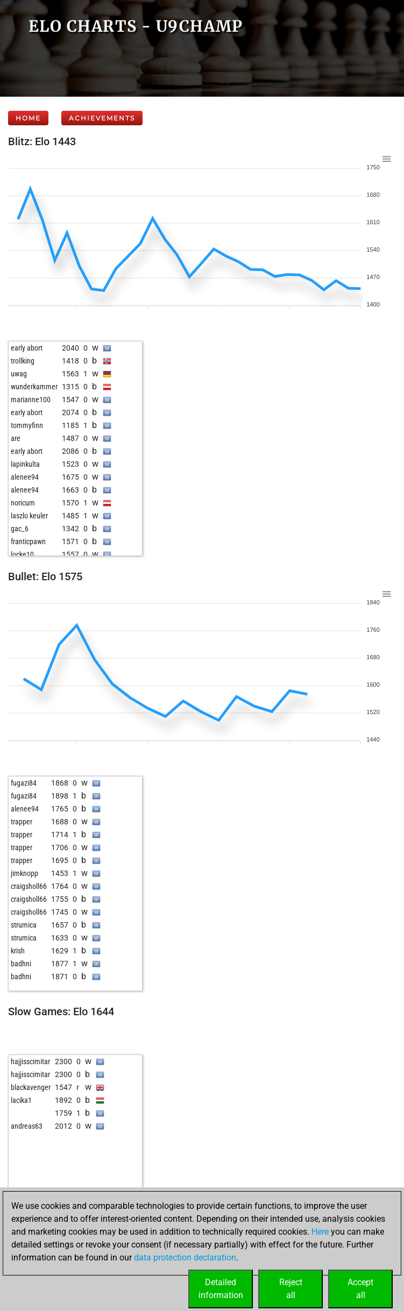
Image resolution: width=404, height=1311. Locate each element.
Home (28, 118)
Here (320, 1232)
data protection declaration (185, 1257)
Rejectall (290, 1288)
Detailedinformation (221, 1288)
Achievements (102, 118)
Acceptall (360, 1288)
